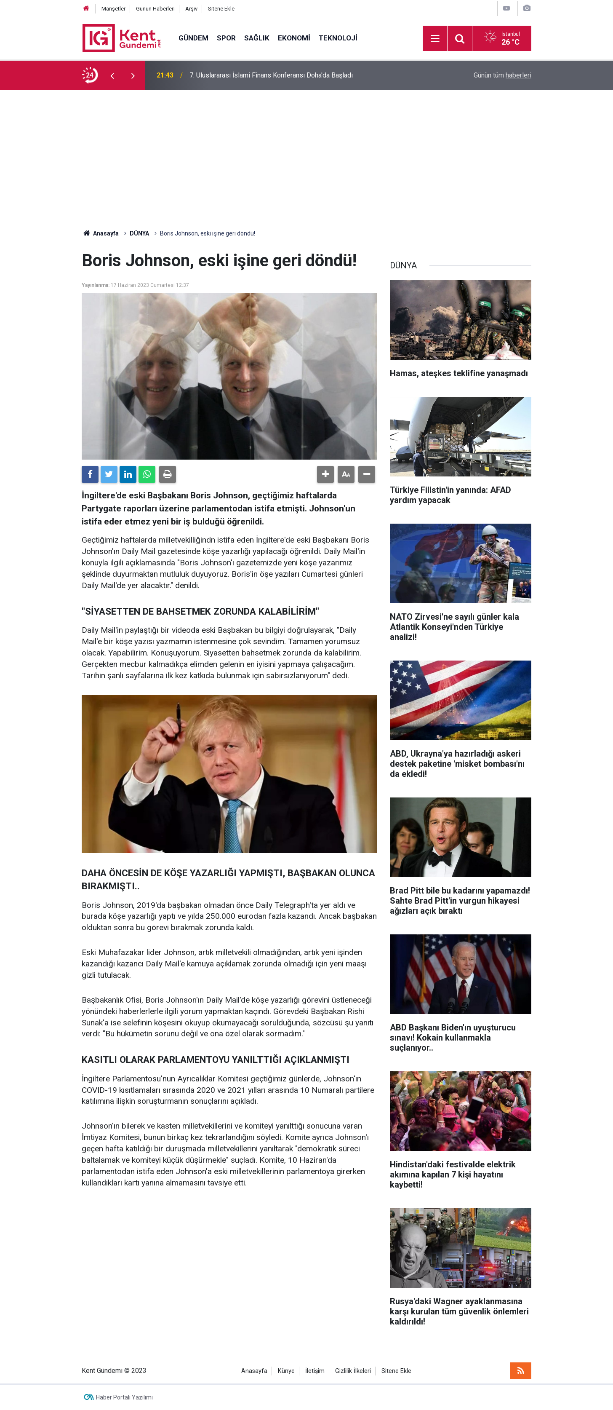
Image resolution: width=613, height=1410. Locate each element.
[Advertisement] (306, 153)
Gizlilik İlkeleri (353, 1371)
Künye (286, 1371)
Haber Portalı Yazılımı (124, 1397)
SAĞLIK (256, 38)
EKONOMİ (294, 38)
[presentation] (112, 75)
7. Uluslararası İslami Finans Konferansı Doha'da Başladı (271, 75)
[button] (325, 474)
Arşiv (191, 8)
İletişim (315, 1371)
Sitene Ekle (221, 8)
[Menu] (434, 39)
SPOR (226, 38)
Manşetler (113, 8)
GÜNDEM (193, 38)
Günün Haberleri (155, 8)
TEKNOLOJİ (338, 38)
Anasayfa (254, 1371)
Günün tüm (502, 75)
